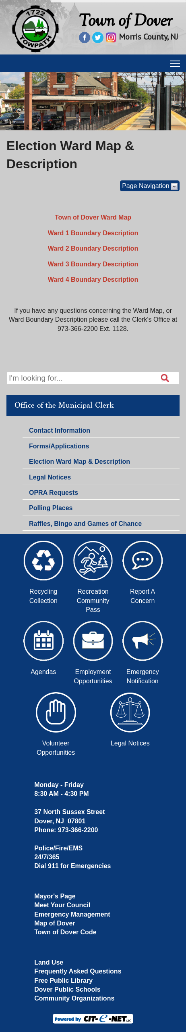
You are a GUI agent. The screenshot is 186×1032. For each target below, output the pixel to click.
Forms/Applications (59, 447)
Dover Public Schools (67, 989)
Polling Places (50, 507)
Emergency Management (72, 914)
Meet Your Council (62, 905)
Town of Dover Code (65, 932)
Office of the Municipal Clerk (64, 405)
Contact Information (59, 431)
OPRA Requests (53, 492)
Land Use (48, 962)
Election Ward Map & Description (79, 461)
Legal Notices (50, 477)
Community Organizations (74, 998)
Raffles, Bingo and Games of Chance (85, 523)
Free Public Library (63, 980)
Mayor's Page (55, 896)
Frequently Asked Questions (77, 971)
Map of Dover (54, 923)
